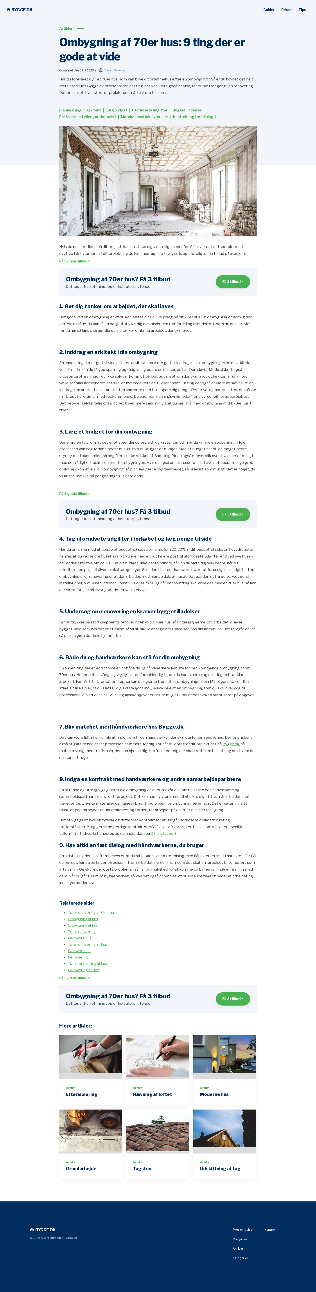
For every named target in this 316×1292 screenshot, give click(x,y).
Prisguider (240, 1239)
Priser (286, 10)
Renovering (78, 957)
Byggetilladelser (186, 110)
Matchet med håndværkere (144, 117)
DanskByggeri (163, 833)
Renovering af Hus (83, 970)
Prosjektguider (243, 1229)
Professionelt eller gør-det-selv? (87, 117)
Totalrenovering (82, 932)
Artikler (66, 28)
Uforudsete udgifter (150, 110)
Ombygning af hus (83, 919)
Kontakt (270, 1229)
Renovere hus (79, 938)
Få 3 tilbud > (233, 282)
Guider (269, 10)
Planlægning (70, 110)
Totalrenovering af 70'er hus (92, 913)
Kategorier (240, 1258)
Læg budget (116, 110)
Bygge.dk (231, 744)
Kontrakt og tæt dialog (193, 117)
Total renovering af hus (87, 964)
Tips (302, 10)
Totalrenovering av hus (87, 944)
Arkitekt (93, 110)
